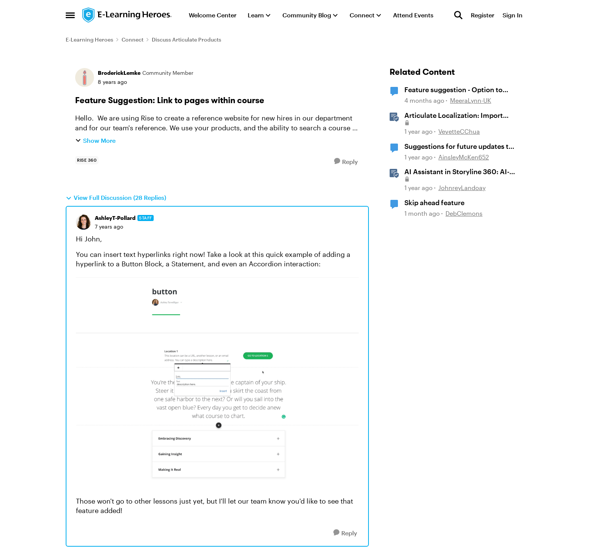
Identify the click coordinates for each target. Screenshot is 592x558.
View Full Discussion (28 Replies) (116, 197)
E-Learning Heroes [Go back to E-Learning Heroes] (89, 39)
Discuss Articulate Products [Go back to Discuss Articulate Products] (186, 39)
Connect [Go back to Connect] (132, 39)
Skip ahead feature (434, 202)
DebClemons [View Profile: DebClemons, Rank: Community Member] (464, 213)
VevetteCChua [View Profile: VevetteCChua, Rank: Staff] (459, 131)
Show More (95, 140)
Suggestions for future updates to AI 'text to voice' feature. (458, 146)
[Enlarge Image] (217, 382)
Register (482, 15)
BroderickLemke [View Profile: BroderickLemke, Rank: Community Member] (119, 73)
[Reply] (346, 161)
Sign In (513, 15)
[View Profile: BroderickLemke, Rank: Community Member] (84, 77)
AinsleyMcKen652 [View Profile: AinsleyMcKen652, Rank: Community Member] (463, 157)
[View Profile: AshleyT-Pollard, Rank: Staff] (83, 222)
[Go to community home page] (127, 15)
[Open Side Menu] (70, 15)
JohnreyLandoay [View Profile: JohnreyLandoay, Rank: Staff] (462, 187)
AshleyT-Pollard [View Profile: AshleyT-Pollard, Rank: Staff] (115, 218)
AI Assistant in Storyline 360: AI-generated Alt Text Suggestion (456, 171)
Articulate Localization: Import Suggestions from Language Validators (453, 115)
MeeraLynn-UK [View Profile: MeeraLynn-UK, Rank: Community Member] (470, 100)
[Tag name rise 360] (87, 160)
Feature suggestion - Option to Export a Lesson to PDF (453, 89)
